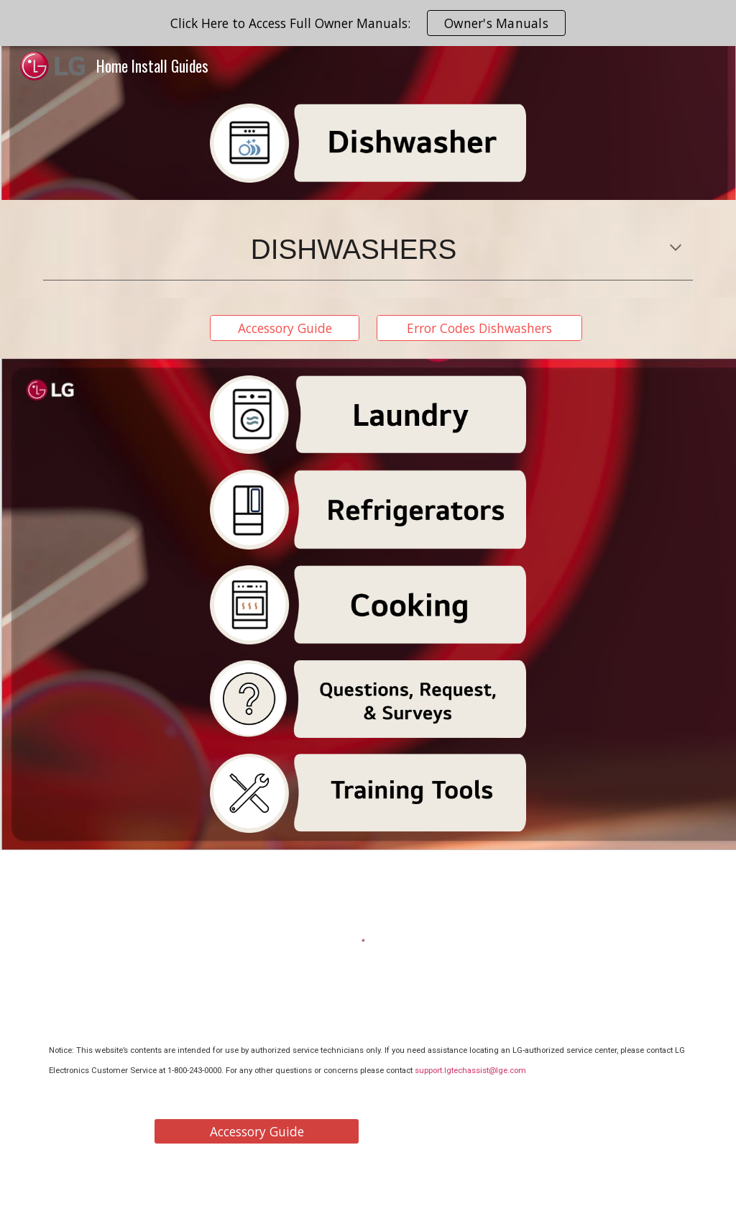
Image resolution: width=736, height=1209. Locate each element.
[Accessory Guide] (285, 328)
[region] (368, 23)
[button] (675, 249)
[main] (368, 248)
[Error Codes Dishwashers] (479, 328)
